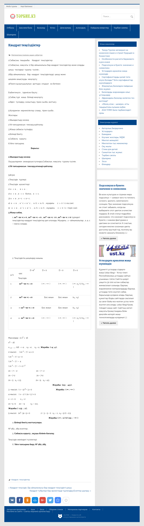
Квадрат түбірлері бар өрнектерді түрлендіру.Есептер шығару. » (60, 491)
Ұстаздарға (107, 131)
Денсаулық (65, 28)
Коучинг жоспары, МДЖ (113, 137)
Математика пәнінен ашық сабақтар (26, 55)
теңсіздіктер (24, 480)
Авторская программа (16, 509)
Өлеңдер (106, 164)
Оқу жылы (106, 146)
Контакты (96, 509)
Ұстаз (52, 28)
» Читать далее (108, 238)
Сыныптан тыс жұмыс (112, 152)
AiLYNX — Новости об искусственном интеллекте (74, 516)
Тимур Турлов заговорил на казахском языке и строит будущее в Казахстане (116, 53)
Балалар (41, 28)
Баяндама (106, 134)
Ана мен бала (25, 28)
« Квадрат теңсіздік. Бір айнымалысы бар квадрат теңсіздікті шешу (40, 488)
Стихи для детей (109, 149)
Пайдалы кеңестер (99, 28)
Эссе (104, 161)
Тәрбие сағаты (121, 28)
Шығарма (11, 34)
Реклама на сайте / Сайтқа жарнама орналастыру (28, 511)
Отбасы (10, 28)
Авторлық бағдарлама (112, 128)
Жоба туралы (11, 6)
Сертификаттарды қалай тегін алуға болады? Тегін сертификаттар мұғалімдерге (116, 80)
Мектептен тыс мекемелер (115, 143)
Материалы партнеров (77, 509)
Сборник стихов (56, 509)
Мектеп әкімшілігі (110, 140)
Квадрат (14, 480)
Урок (33, 509)
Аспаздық (81, 28)
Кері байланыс (26, 6)
